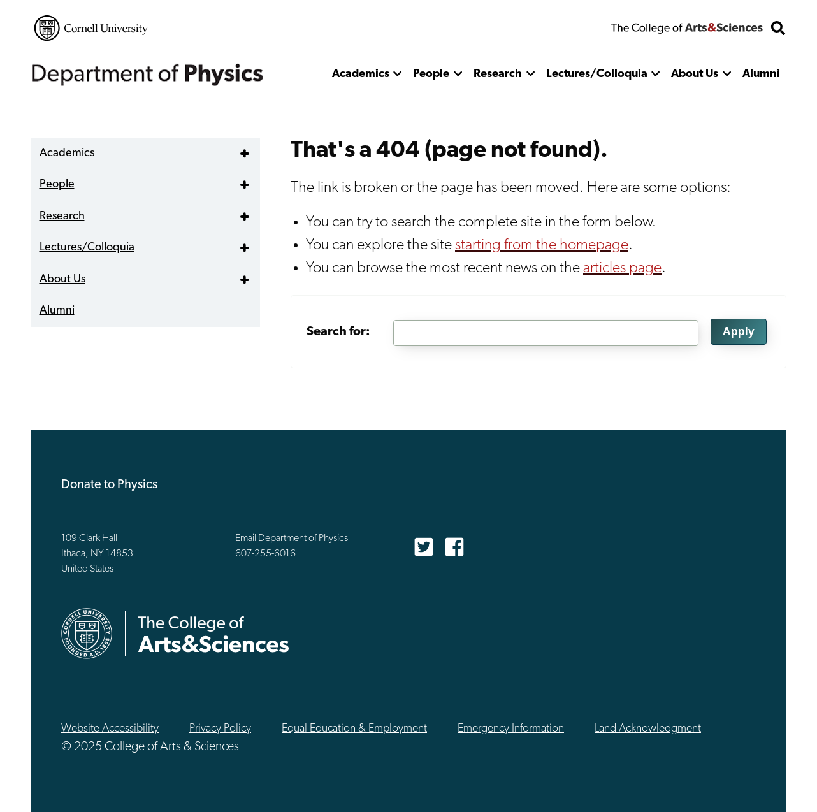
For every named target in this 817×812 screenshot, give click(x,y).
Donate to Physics (109, 485)
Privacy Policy (220, 729)
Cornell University (91, 28)
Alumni (761, 74)
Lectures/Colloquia (596, 74)
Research (498, 74)
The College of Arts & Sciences (687, 28)
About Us (694, 74)
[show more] (398, 74)
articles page (622, 268)
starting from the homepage (541, 245)
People (431, 74)
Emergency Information (511, 729)
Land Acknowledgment (648, 729)
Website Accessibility (110, 729)
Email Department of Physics (291, 538)
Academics (360, 74)
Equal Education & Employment (354, 729)
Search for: (338, 332)
